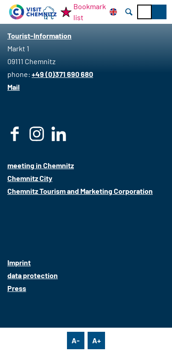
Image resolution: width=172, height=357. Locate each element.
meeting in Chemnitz (40, 165)
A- (76, 340)
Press (16, 288)
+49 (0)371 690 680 (62, 74)
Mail (13, 86)
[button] (159, 12)
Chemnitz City (29, 178)
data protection (32, 275)
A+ (96, 340)
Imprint (19, 262)
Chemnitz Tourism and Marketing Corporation (80, 191)
